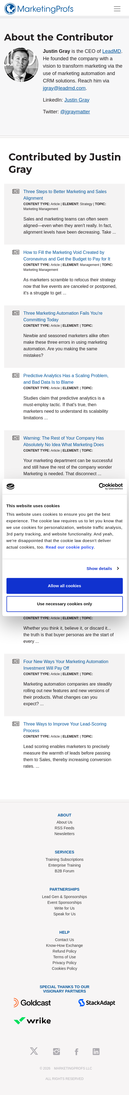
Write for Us (64, 908)
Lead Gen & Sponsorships (64, 897)
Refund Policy (64, 951)
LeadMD (111, 51)
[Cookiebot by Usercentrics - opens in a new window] (99, 486)
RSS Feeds (65, 828)
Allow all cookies (64, 585)
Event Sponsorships (64, 902)
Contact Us (64, 940)
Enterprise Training (64, 865)
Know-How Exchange (64, 945)
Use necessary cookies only (64, 603)
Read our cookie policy (70, 547)
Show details (99, 568)
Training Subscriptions (65, 859)
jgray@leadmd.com (64, 88)
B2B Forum (64, 871)
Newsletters (64, 834)
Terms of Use (64, 957)
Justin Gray (76, 100)
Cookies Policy (64, 968)
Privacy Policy (64, 963)
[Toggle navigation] (117, 9)
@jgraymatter (75, 111)
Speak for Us (64, 914)
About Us (65, 822)
